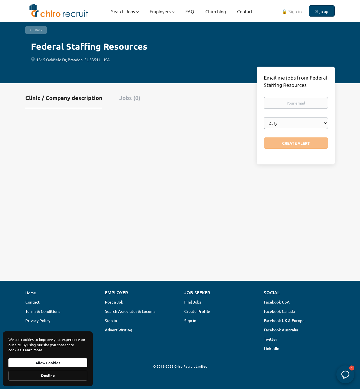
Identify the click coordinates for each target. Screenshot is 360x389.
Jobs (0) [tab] (129, 97)
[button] (345, 374)
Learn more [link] (32, 349)
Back (38, 30)
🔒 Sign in (292, 11)
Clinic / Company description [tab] (63, 97)
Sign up (321, 11)
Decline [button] (48, 375)
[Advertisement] (180, 232)
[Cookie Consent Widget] (48, 358)
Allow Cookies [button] (47, 362)
